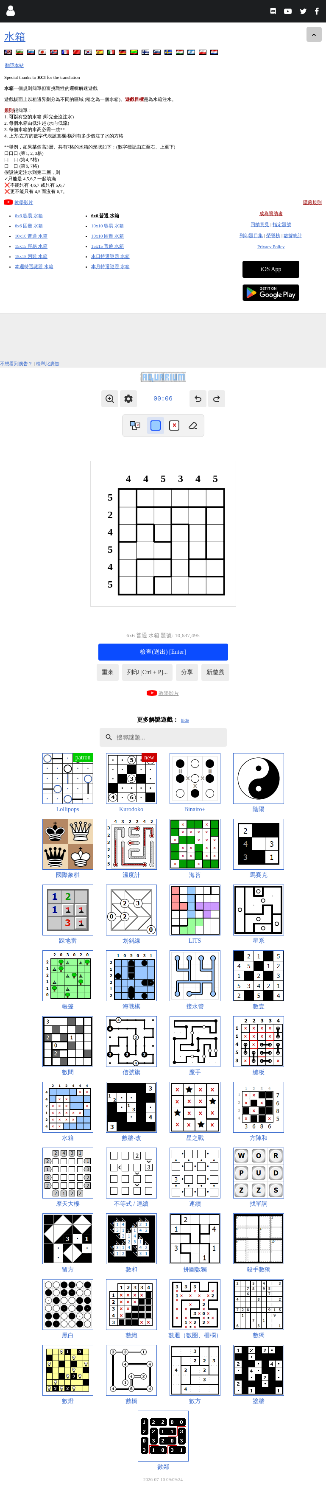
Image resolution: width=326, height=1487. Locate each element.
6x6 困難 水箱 (29, 225)
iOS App (271, 269)
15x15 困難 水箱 (31, 256)
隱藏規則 (312, 202)
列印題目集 (251, 235)
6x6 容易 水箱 (29, 215)
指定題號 (282, 224)
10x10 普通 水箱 (31, 235)
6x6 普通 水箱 (105, 215)
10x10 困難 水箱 (107, 235)
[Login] (10, 12)
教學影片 (23, 202)
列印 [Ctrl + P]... (147, 672)
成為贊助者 (271, 213)
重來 (108, 672)
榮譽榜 (273, 235)
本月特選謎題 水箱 (110, 266)
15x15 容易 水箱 (31, 246)
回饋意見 (260, 224)
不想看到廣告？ (16, 363)
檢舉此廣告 (47, 363)
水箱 (14, 36)
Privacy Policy (270, 246)
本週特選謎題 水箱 (34, 266)
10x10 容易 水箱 (107, 225)
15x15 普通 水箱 (107, 246)
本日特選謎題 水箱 (110, 256)
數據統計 (293, 235)
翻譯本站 (14, 65)
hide (185, 719)
